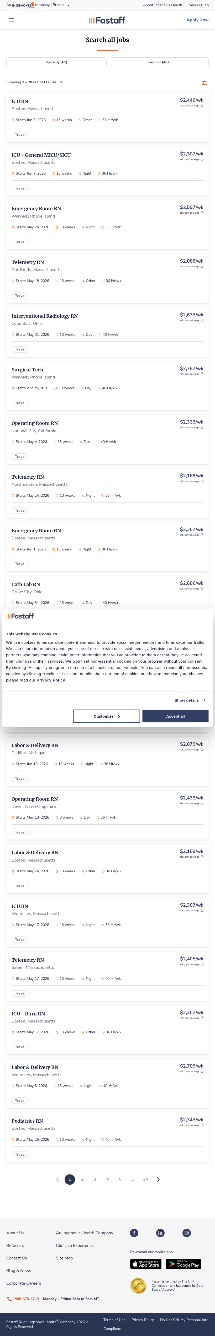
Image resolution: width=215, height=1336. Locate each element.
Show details (187, 700)
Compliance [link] (112, 1329)
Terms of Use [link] (114, 1320)
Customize (107, 716)
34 (145, 1179)
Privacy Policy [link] (143, 1320)
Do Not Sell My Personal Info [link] (184, 1320)
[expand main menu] (11, 20)
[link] (162, 5)
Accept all (175, 716)
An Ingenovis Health (40, 1321)
